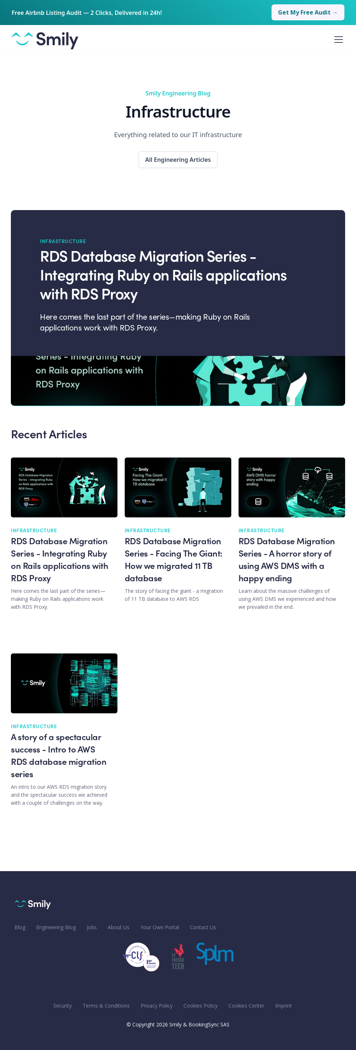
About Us (118, 927)
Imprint (283, 1005)
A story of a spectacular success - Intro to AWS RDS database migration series (58, 756)
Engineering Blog (56, 927)
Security (62, 1005)
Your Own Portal (159, 927)
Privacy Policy (157, 1005)
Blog (20, 927)
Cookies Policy (200, 1005)
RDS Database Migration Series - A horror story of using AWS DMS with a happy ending (287, 560)
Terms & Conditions (106, 1005)
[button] (337, 39)
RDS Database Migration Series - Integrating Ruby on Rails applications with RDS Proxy (163, 277)
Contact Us (203, 927)
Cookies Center (246, 1005)
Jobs (92, 927)
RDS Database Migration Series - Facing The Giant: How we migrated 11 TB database (174, 560)
